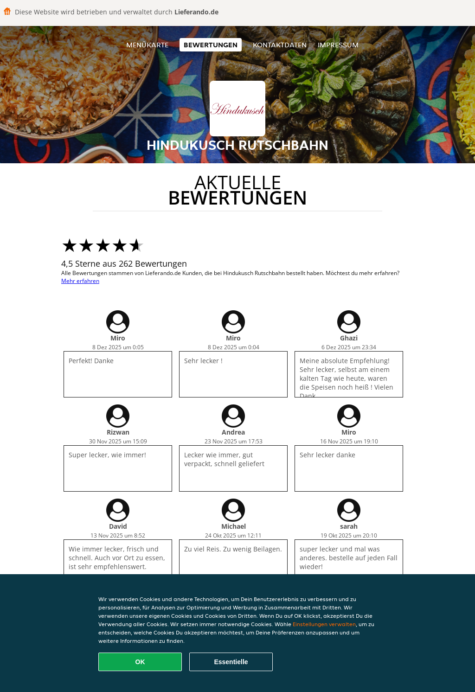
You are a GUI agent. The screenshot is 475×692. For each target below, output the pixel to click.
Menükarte (147, 45)
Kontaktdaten (280, 45)
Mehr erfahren (80, 281)
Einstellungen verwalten (324, 624)
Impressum (338, 45)
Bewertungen (211, 45)
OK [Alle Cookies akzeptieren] (140, 662)
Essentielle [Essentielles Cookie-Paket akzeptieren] (231, 662)
